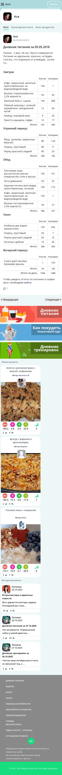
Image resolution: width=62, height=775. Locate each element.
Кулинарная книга (22, 27)
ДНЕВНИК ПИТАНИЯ (15, 680)
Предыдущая (9, 299)
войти (27, 282)
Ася (16, 16)
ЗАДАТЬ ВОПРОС (13, 730)
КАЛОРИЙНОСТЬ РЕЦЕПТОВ (18, 709)
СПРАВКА (10, 721)
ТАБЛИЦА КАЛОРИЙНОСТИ (18, 704)
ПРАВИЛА (23, 736)
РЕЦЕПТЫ (10, 686)
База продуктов (45, 27)
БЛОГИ (9, 692)
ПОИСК (9, 698)
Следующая (53, 299)
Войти (54, 4)
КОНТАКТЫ (27, 730)
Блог (6, 27)
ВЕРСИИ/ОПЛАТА (13, 724)
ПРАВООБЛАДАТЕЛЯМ (16, 715)
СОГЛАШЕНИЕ (12, 736)
